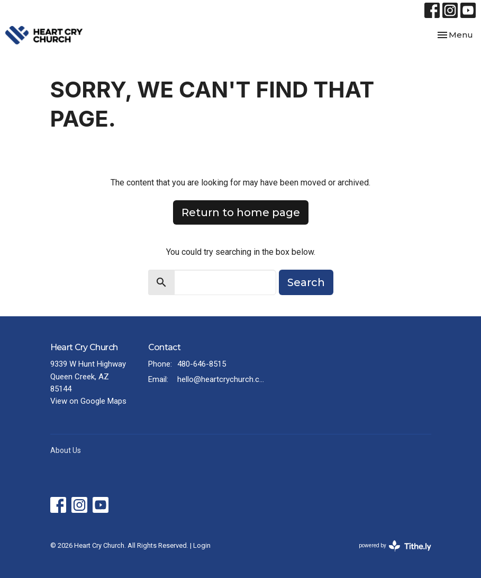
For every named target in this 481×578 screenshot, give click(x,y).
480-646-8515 (201, 364)
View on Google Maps (88, 401)
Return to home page (240, 212)
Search (306, 282)
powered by (395, 545)
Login (202, 545)
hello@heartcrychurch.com (222, 379)
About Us (65, 450)
